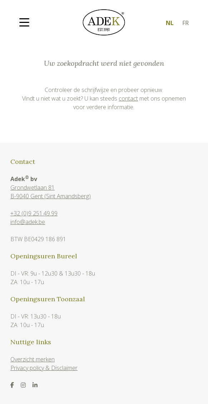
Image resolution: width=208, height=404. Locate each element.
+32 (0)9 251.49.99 (34, 213)
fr (185, 23)
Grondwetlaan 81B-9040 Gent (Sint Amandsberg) (50, 192)
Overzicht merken (32, 359)
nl (170, 23)
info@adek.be (27, 222)
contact (128, 98)
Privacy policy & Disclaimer (44, 368)
